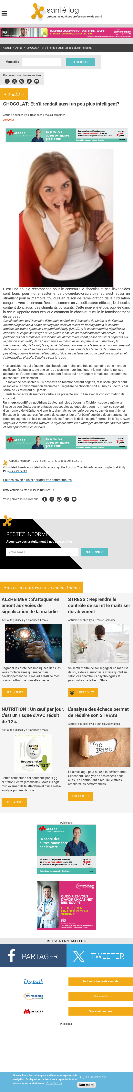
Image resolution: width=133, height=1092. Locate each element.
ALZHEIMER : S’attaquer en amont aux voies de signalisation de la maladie (30, 605)
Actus (18, 48)
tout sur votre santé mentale (100, 981)
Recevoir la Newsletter (66, 941)
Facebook (7, 81)
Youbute (36, 81)
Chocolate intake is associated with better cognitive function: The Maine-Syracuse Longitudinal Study (64, 467)
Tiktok (29, 81)
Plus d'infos (54, 1083)
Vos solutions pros (100, 1011)
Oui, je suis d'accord (92, 1077)
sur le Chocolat (18, 471)
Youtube (74, 498)
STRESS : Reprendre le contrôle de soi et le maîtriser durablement (99, 605)
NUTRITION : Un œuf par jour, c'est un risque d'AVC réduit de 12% (33, 715)
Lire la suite (14, 692)
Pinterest (21, 81)
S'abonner (94, 552)
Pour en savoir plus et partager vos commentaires (37, 480)
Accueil (7, 48)
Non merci (86, 1084)
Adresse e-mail (17, 546)
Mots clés (12, 62)
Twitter (14, 81)
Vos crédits (101, 996)
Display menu (4, 13)
